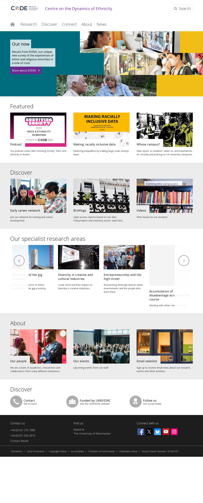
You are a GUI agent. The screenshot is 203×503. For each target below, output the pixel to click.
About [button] (86, 24)
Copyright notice (58, 451)
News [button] (101, 24)
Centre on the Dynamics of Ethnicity (78, 8)
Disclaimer (16, 451)
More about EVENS (24, 70)
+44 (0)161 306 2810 (22, 435)
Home (12, 24)
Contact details (19, 441)
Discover (21, 172)
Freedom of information (101, 451)
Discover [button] (49, 24)
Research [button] (28, 24)
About (18, 323)
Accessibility (77, 451)
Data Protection (35, 451)
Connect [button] (69, 24)
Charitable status (128, 451)
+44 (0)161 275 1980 (22, 430)
